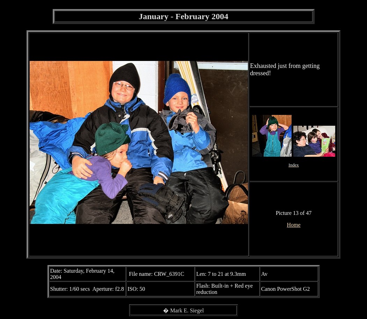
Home (293, 225)
